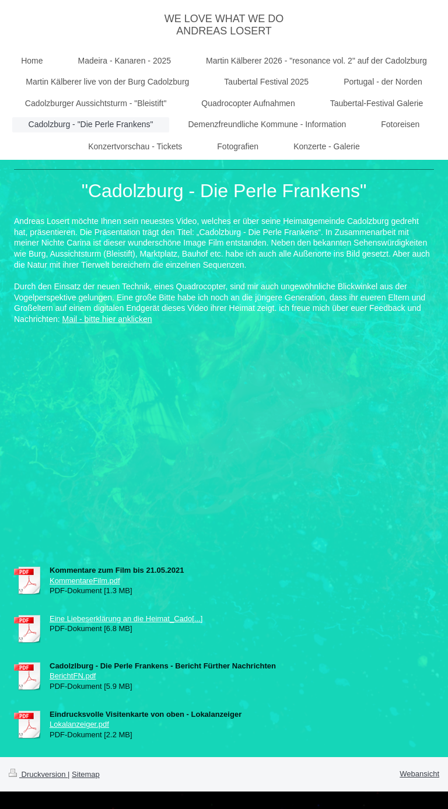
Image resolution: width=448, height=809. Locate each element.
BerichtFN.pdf (73, 675)
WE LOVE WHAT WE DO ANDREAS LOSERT (224, 25)
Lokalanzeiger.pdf (79, 724)
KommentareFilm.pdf (85, 580)
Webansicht (419, 773)
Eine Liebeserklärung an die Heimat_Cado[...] (126, 618)
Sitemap (86, 774)
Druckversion (38, 774)
